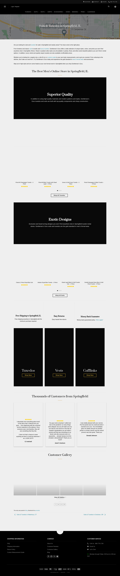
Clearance (91, 12)
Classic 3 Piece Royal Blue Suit (24, 282)
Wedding (75, 12)
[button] (5, 6)
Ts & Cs (68, 572)
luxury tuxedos (44, 48)
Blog (60, 23)
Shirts (50, 12)
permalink (37, 510)
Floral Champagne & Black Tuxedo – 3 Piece (94, 183)
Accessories (59, 12)
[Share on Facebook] (55, 504)
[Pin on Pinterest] (64, 504)
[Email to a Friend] (61, 504)
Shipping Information (13, 546)
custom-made (52, 57)
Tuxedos (28, 12)
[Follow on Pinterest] (57, 556)
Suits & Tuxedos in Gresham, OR (95, 514)
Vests (43, 12)
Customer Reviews (52, 546)
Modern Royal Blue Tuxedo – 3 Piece (48, 282)
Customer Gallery (52, 549)
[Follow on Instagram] (51, 556)
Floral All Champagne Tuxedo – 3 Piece (24, 183)
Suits (36, 12)
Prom (83, 12)
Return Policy (11, 549)
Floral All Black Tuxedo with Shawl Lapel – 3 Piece (47, 183)
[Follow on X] (54, 556)
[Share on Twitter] (58, 504)
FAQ (8, 543)
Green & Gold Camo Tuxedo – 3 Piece (70, 183)
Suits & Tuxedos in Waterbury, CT (25, 514)
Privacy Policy (63, 572)
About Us (50, 543)
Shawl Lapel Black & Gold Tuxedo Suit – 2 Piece (71, 283)
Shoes (68, 12)
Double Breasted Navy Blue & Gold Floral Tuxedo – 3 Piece (93, 283)
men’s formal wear (78, 59)
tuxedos (33, 45)
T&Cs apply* (99, 320)
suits (30, 48)
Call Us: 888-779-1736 (96, 543)
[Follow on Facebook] (48, 556)
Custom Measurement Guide (15, 552)
